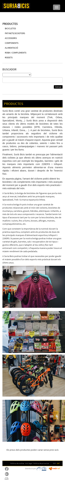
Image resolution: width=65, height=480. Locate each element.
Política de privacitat (41, 463)
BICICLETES (10, 28)
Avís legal (28, 463)
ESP (54, 463)
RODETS (8, 57)
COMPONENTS (11, 42)
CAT (58, 463)
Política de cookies (17, 463)
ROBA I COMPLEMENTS (15, 52)
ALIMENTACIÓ (11, 47)
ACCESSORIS (11, 38)
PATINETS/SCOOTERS (15, 33)
